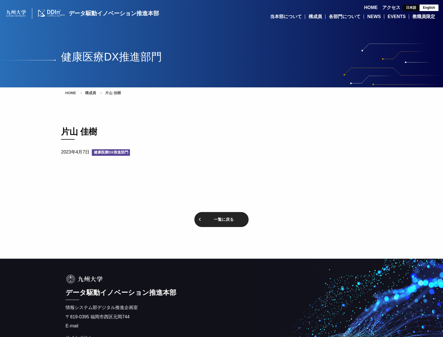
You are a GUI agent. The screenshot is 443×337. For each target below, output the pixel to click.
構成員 (90, 93)
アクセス (391, 7)
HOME (371, 7)
